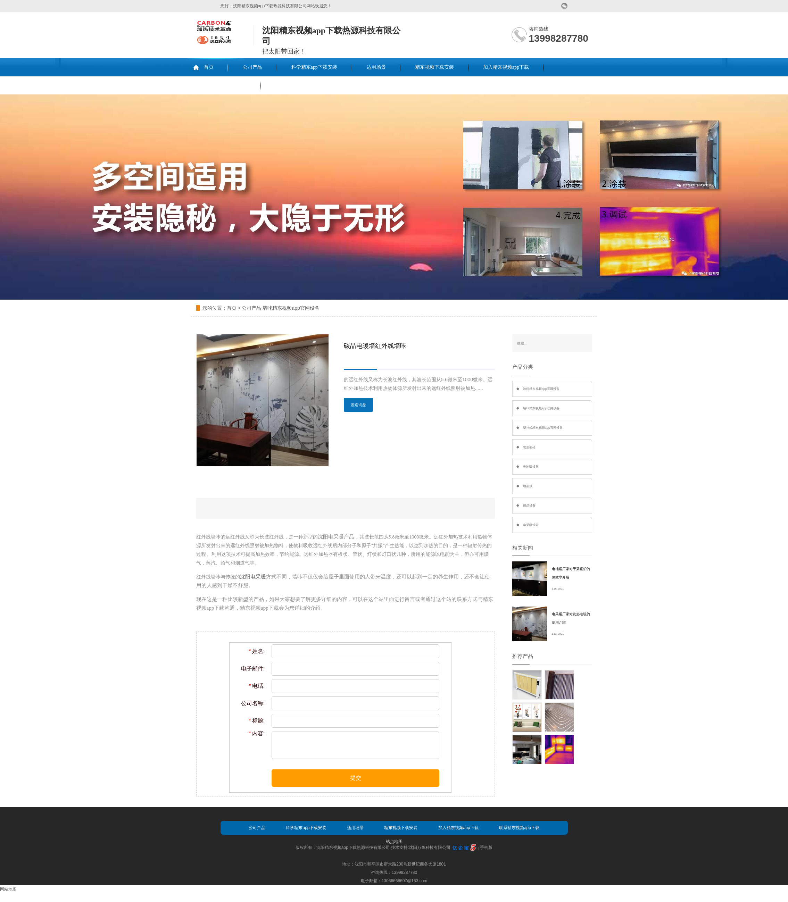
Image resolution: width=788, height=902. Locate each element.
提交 (355, 778)
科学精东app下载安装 (314, 67)
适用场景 (376, 67)
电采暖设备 (531, 525)
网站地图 (8, 889)
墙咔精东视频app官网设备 (291, 308)
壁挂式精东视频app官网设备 (543, 427)
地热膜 (527, 486)
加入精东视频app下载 (506, 67)
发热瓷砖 (529, 447)
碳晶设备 (529, 505)
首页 (209, 67)
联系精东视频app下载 (223, 85)
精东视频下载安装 (434, 67)
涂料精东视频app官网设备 (541, 389)
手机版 (486, 847)
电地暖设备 (531, 466)
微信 (564, 6)
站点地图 (394, 841)
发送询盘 (358, 405)
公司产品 (252, 67)
